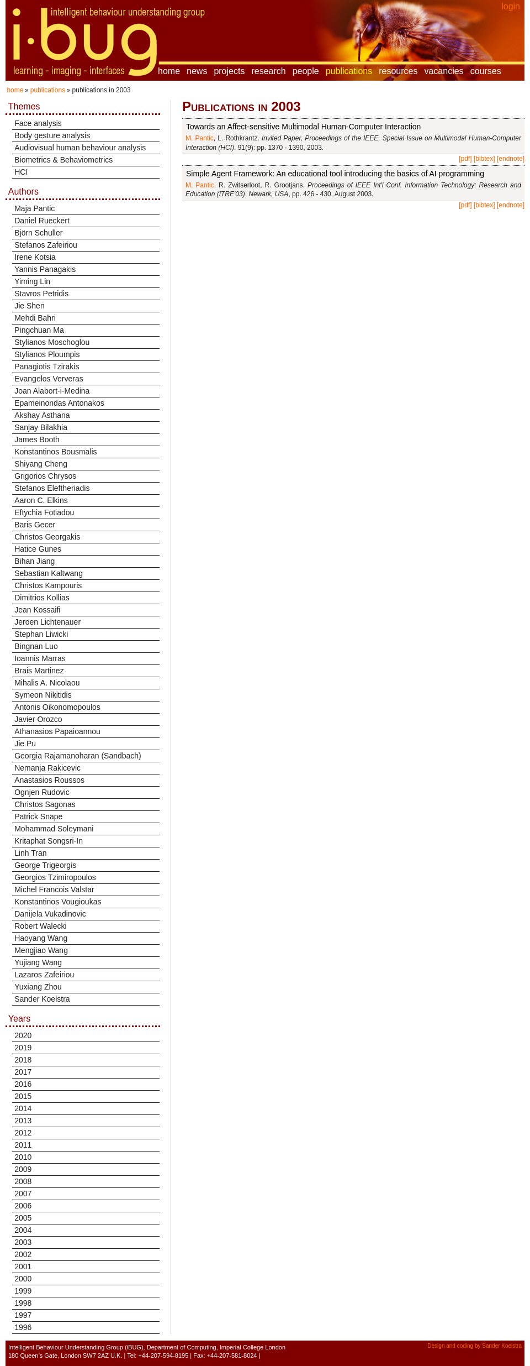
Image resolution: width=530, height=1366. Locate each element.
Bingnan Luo (36, 646)
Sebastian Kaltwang (48, 573)
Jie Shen (29, 305)
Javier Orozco (38, 719)
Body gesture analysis (52, 135)
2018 (22, 1059)
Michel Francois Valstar (54, 889)
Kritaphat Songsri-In (48, 840)
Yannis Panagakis (45, 269)
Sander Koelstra (42, 999)
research (268, 71)
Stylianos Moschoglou (51, 342)
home (169, 71)
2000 (22, 1278)
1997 (22, 1315)
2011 (22, 1144)
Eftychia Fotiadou (44, 512)
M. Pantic (200, 138)
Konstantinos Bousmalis (55, 451)
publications (349, 71)
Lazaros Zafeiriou (44, 974)
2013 (22, 1120)
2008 (22, 1181)
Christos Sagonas (45, 804)
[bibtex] (484, 159)
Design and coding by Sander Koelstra (474, 1346)
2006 (22, 1205)
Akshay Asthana (42, 415)
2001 (22, 1266)
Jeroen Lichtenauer (47, 621)
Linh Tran (30, 853)
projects (229, 71)
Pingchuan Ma (39, 330)
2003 (22, 1242)
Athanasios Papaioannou (57, 731)
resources (398, 71)
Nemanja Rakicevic (47, 767)
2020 (22, 1035)
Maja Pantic (34, 208)
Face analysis (38, 123)
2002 (22, 1254)
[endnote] (510, 159)
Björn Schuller (38, 232)
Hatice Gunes (37, 549)
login (510, 6)
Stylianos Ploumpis (47, 354)
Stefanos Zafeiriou (45, 244)
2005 (22, 1217)
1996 (22, 1327)
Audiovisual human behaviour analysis (80, 147)
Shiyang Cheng (40, 463)
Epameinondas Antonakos (59, 403)
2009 (22, 1169)
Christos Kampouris (48, 585)
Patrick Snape (38, 816)
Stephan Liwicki (41, 634)
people (306, 71)
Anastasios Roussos (49, 780)
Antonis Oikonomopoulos (57, 707)
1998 (22, 1303)
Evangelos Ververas (48, 378)
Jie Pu (25, 743)
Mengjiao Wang (41, 950)
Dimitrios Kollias (42, 597)
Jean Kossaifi (37, 609)
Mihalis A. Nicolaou (47, 682)
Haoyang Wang (40, 938)
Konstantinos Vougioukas (57, 901)
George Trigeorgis (45, 865)
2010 (22, 1157)
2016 (22, 1084)
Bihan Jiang (34, 561)
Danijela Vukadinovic (50, 913)
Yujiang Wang (38, 962)
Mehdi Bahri (35, 317)
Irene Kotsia (35, 257)
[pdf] (465, 159)
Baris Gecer (34, 524)
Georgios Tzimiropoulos (55, 877)
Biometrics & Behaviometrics (63, 159)
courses (485, 71)
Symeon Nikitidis (42, 694)
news (197, 71)
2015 (22, 1096)
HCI (21, 172)
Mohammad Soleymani (53, 828)
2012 (22, 1132)
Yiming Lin (32, 281)
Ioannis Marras (40, 658)
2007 (22, 1193)
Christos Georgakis (47, 536)
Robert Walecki (40, 926)
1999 (22, 1290)
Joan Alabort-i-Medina (51, 390)
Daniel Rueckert (42, 220)
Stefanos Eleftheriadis (51, 488)
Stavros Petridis (41, 293)
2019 (22, 1047)
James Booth (37, 439)
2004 (22, 1230)
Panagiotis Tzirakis (46, 366)
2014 (22, 1108)
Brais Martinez (38, 670)
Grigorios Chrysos (45, 476)
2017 (22, 1071)
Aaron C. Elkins (40, 500)
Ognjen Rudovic (42, 792)
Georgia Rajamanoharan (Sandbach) (77, 755)
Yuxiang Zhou (38, 986)
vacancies (443, 71)
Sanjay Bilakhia (40, 427)
